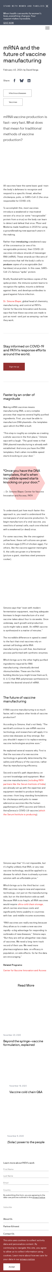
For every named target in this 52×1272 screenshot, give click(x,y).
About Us (7, 1219)
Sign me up (14, 367)
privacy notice (27, 1259)
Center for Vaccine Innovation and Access (24, 970)
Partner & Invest (11, 1226)
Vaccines (13, 102)
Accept (12, 1267)
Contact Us (8, 1234)
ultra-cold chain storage (30, 904)
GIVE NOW (8, 23)
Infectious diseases (17, 93)
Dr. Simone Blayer (12, 301)
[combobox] (26, 1190)
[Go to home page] (8, 28)
